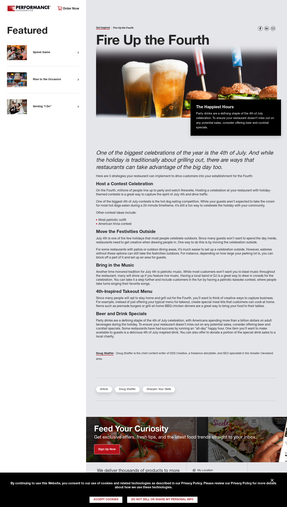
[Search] (278, 9)
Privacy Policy (191, 483)
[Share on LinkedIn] (266, 28)
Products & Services (148, 9)
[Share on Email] (273, 28)
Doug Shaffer (105, 353)
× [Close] (272, 480)
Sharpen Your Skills (159, 389)
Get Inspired (219, 9)
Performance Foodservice (29, 9)
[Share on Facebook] (260, 28)
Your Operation (186, 9)
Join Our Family (252, 9)
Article (104, 389)
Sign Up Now (107, 449)
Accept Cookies (105, 499)
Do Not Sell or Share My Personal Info (162, 499)
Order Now (68, 9)
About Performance (106, 9)
